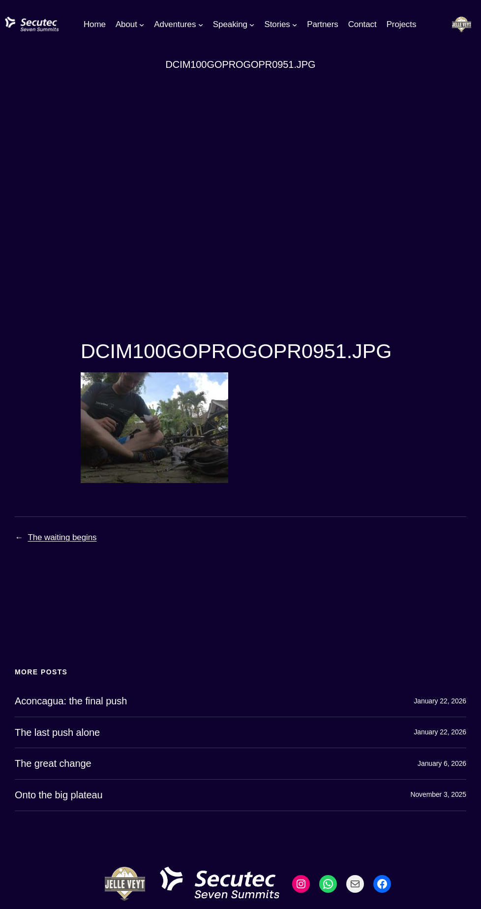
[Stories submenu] (294, 24)
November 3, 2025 (438, 794)
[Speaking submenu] (251, 24)
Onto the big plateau (59, 794)
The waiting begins (62, 537)
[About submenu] (141, 24)
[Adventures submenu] (200, 24)
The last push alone (57, 732)
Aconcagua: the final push (71, 701)
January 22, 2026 (440, 701)
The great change (53, 763)
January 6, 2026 (442, 763)
